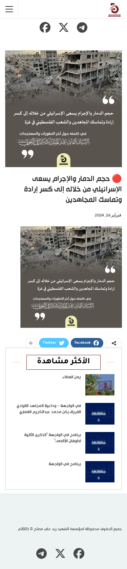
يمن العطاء (71, 377)
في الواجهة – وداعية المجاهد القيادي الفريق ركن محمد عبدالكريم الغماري (49, 409)
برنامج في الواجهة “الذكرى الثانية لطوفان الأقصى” (52, 438)
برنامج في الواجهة (65, 464)
